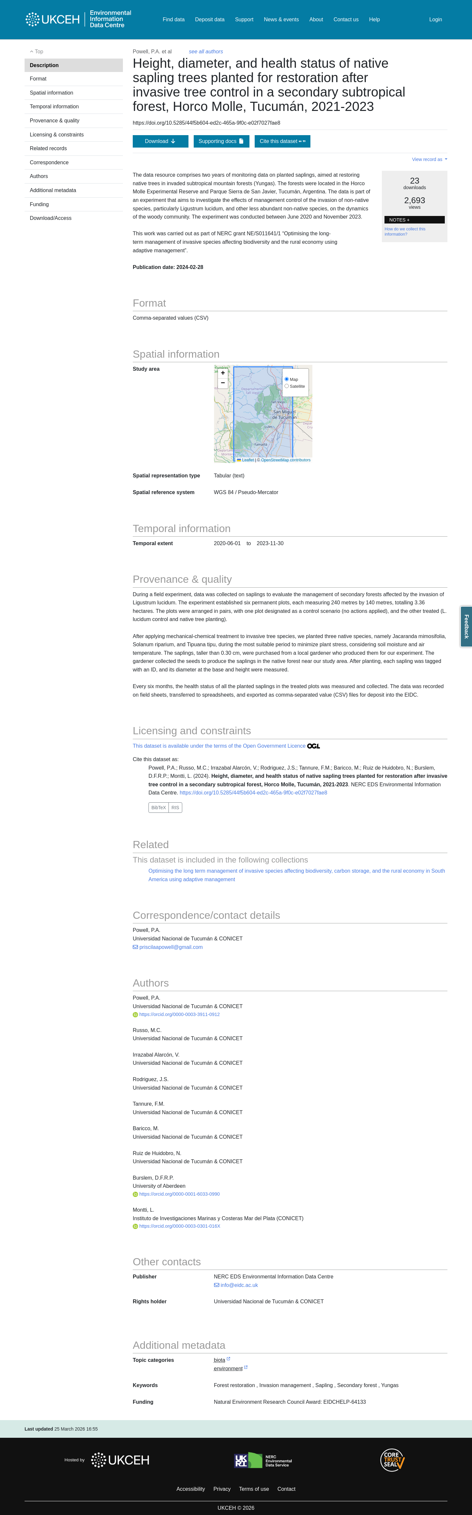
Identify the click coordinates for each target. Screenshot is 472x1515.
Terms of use (254, 1489)
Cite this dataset (282, 141)
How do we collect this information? (404, 232)
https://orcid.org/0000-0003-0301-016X (176, 1226)
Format (38, 78)
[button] (223, 374)
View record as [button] (427, 159)
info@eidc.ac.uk (236, 1285)
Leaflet (245, 460)
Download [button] (160, 141)
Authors (39, 176)
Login (435, 19)
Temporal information (54, 106)
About (316, 19)
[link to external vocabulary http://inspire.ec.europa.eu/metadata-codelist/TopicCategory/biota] (228, 1360)
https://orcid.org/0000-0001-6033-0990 (176, 1194)
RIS (175, 807)
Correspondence (49, 162)
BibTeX (158, 807)
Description (44, 65)
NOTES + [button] (399, 220)
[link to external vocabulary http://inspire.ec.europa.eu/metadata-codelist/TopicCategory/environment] (245, 1368)
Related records (48, 148)
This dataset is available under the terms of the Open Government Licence (226, 746)
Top (36, 51)
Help (374, 19)
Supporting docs (222, 141)
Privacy (221, 1489)
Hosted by (109, 1460)
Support (244, 19)
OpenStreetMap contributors (286, 460)
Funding (39, 204)
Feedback (466, 627)
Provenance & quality (54, 120)
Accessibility (190, 1489)
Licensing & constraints (57, 134)
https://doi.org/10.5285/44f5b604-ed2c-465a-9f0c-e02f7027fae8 (253, 792)
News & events (281, 19)
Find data (174, 19)
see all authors (206, 51)
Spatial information (51, 93)
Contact (286, 1489)
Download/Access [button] (50, 218)
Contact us (346, 19)
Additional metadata (53, 190)
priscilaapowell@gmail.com (168, 947)
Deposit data (210, 19)
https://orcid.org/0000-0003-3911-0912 (176, 1014)
